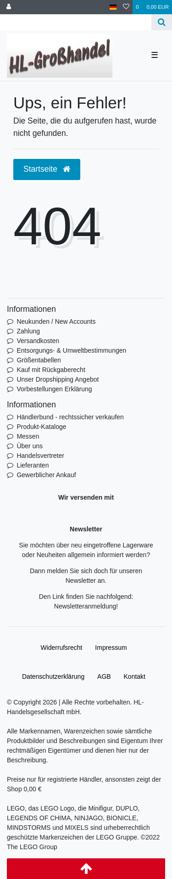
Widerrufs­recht (61, 647)
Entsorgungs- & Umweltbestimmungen (71, 350)
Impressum (111, 647)
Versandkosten (38, 340)
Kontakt (134, 676)
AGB (104, 676)
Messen (28, 436)
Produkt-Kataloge (41, 426)
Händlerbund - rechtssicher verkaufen (70, 417)
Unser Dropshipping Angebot (58, 379)
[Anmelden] (8, 7)
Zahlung (28, 331)
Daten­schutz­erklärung (53, 676)
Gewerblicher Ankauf (46, 475)
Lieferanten (33, 465)
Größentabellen (39, 360)
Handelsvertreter (40, 455)
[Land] (113, 7)
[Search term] (75, 22)
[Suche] (161, 22)
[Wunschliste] (126, 7)
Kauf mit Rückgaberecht (51, 369)
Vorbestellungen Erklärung (54, 389)
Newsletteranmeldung (85, 606)
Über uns (30, 446)
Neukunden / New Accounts (56, 321)
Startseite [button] (46, 169)
